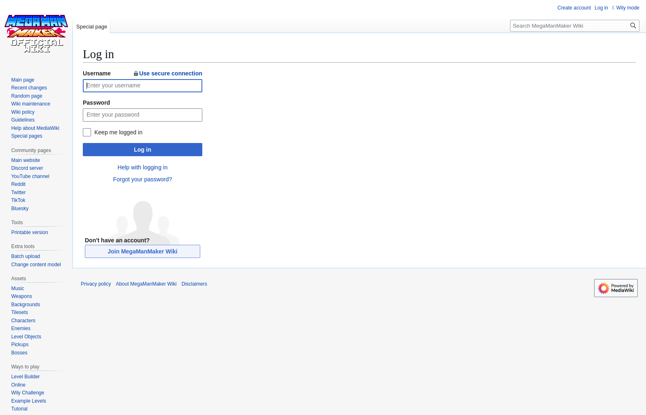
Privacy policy (96, 284)
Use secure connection (167, 73)
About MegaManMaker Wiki (146, 284)
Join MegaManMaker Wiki (142, 251)
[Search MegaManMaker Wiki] (574, 26)
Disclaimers (194, 284)
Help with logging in (142, 167)
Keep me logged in (118, 132)
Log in (142, 149)
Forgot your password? (142, 179)
